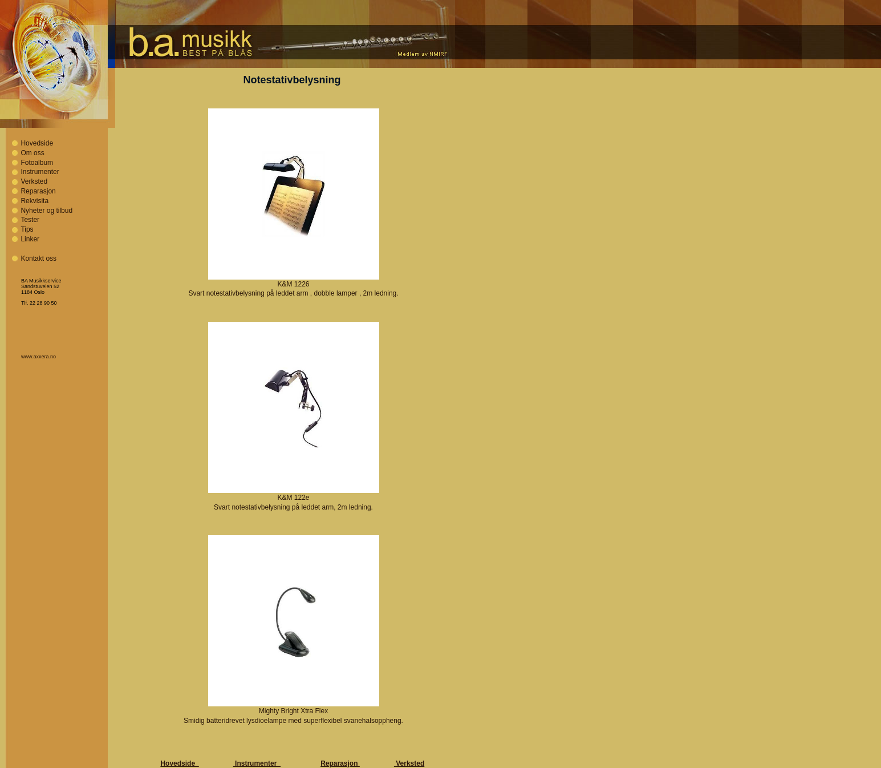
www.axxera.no (38, 356)
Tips (27, 229)
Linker (30, 239)
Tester (30, 220)
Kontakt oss (38, 258)
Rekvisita (34, 201)
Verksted (34, 181)
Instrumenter (40, 172)
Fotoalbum (37, 163)
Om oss (32, 153)
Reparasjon (38, 191)
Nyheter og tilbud (46, 211)
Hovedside (37, 143)
